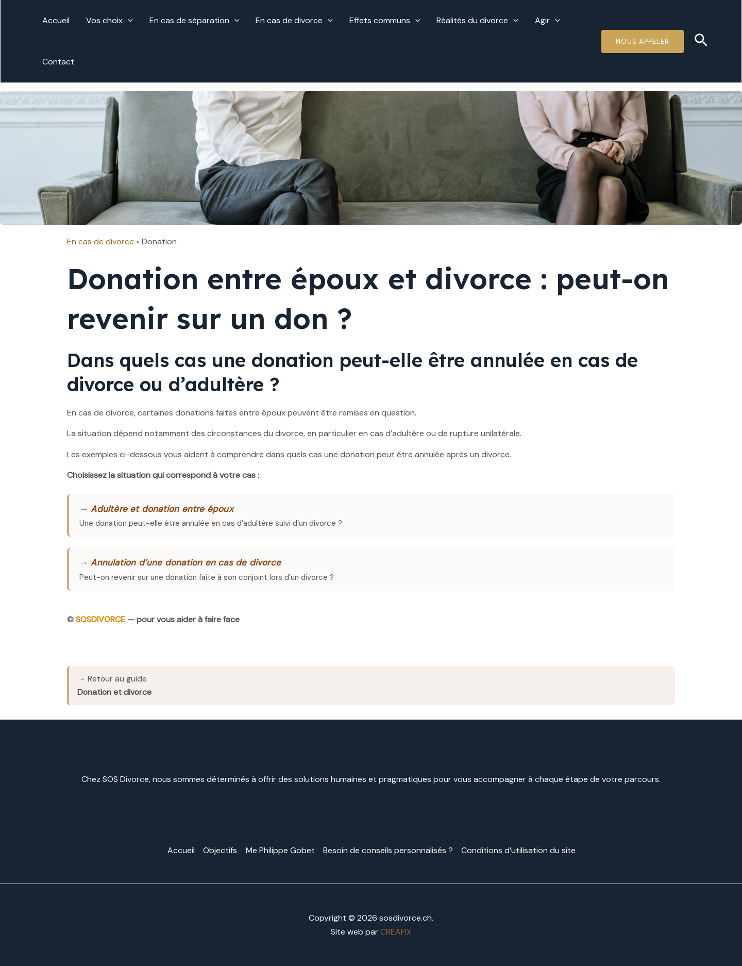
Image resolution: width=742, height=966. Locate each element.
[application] (128, 20)
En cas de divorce (294, 20)
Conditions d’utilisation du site (518, 850)
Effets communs (384, 20)
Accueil (56, 20)
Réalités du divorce (477, 20)
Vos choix (109, 20)
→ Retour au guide (115, 685)
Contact (58, 61)
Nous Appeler (642, 41)
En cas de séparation (194, 20)
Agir (547, 20)
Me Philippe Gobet (280, 850)
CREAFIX (396, 931)
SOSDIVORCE (101, 619)
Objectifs (221, 850)
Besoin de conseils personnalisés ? (388, 850)
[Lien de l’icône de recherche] (701, 41)
